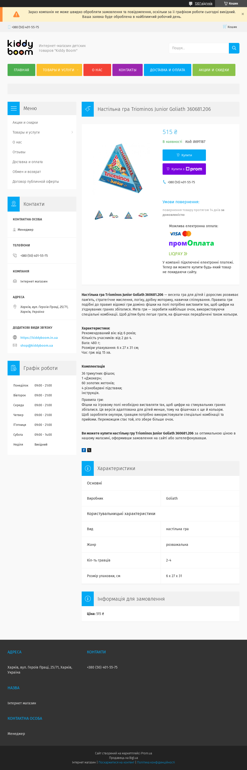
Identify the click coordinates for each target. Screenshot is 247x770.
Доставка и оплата (167, 70)
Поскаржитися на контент (116, 762)
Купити (186, 155)
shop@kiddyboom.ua (36, 345)
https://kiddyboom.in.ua (39, 338)
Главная (21, 70)
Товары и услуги (59, 70)
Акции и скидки (214, 70)
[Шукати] (234, 48)
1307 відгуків (203, 3)
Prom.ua (146, 753)
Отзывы (19, 152)
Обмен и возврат (27, 172)
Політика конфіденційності (156, 762)
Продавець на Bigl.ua (123, 758)
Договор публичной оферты (36, 181)
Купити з (186, 169)
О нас (97, 70)
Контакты (127, 70)
